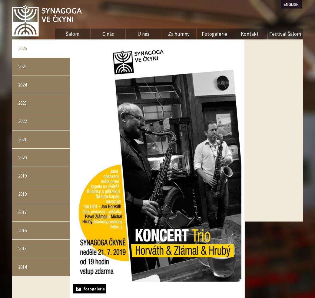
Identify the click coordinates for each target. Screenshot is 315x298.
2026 (22, 48)
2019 (22, 176)
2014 (22, 267)
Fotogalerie (214, 34)
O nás (108, 34)
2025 (22, 66)
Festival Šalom (285, 34)
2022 (22, 121)
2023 (22, 103)
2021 (22, 139)
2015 (22, 249)
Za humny (179, 34)
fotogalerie (94, 289)
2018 (22, 194)
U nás (143, 34)
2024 (22, 85)
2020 (22, 158)
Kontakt (250, 34)
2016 (22, 230)
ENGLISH (291, 4)
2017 (22, 212)
